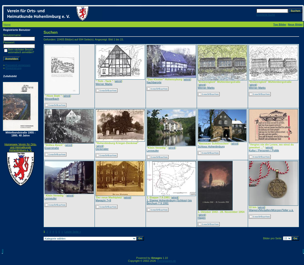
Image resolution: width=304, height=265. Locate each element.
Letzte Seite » (73, 231)
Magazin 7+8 (103, 200)
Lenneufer (153, 150)
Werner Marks (104, 84)
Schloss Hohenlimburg (211, 146)
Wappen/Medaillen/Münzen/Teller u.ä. (271, 210)
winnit (67, 95)
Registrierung (13, 68)
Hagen (202, 217)
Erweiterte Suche (265, 14)
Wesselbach (51, 98)
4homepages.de (166, 260)
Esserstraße (51, 147)
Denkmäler (102, 148)
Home (7, 24)
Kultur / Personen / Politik (264, 150)
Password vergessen (17, 65)
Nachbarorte (154, 82)
